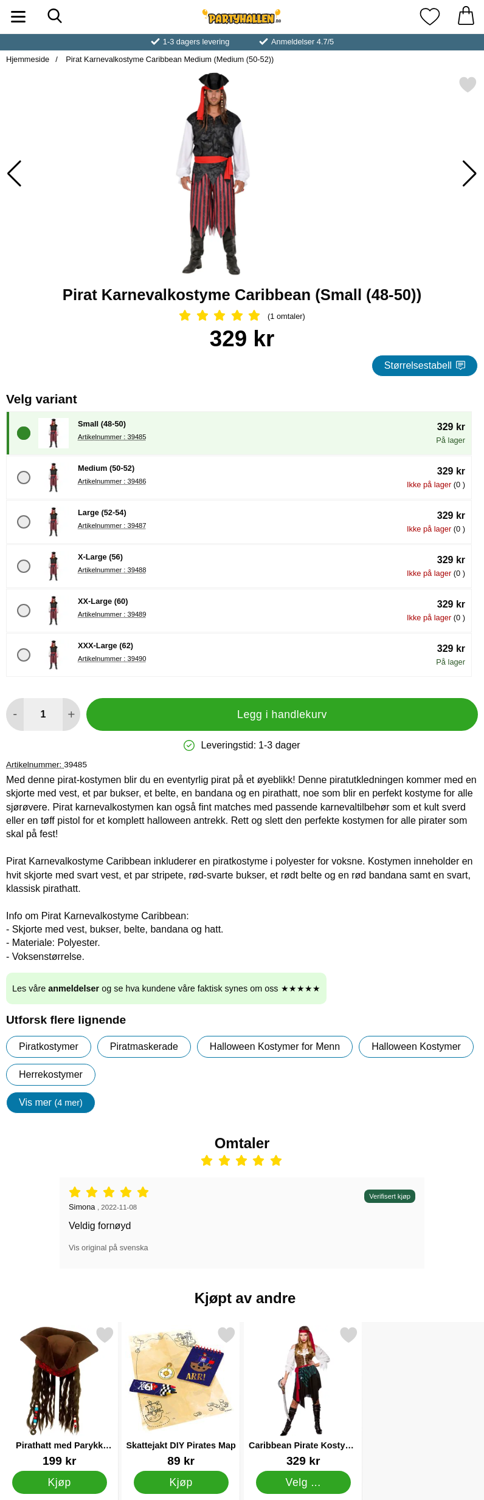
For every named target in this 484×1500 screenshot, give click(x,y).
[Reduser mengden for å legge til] (15, 714)
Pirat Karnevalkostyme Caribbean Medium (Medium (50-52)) (169, 59)
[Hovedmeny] (18, 16)
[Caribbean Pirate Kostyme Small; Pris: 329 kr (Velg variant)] (303, 1396)
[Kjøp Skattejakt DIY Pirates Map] (181, 1482)
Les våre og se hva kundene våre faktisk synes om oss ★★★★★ (166, 988)
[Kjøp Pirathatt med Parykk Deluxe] (59, 1482)
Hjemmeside (27, 59)
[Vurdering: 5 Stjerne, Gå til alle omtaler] (242, 316)
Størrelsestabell (424, 365)
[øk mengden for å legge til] (71, 714)
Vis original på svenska (108, 1247)
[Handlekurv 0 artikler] (466, 16)
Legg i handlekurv (282, 714)
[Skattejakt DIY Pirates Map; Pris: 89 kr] (181, 1396)
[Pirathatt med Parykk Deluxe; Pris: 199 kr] (59, 1396)
